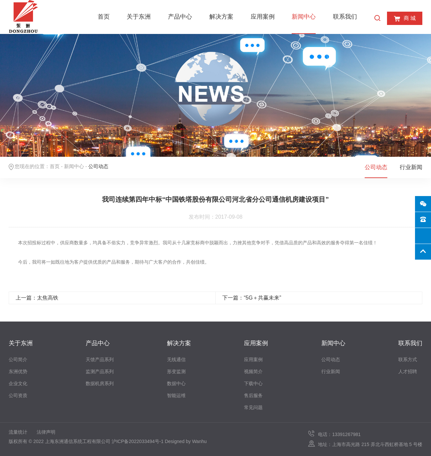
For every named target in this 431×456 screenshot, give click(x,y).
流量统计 (18, 432)
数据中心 (176, 383)
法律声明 (46, 432)
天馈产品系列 (100, 359)
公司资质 (18, 395)
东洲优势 (18, 371)
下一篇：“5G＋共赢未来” (251, 298)
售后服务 (253, 395)
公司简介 (18, 359)
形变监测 (176, 371)
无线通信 (176, 359)
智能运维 (176, 395)
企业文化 (18, 383)
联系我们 (345, 16)
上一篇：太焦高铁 (37, 298)
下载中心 (253, 383)
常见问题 (253, 407)
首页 (104, 16)
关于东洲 (139, 16)
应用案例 (263, 16)
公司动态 (376, 167)
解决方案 (221, 16)
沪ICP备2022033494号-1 (138, 441)
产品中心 (180, 16)
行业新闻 (411, 167)
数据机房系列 (100, 383)
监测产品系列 (100, 371)
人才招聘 (407, 371)
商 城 (405, 18)
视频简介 (253, 371)
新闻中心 (304, 16)
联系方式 (407, 359)
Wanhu (199, 441)
